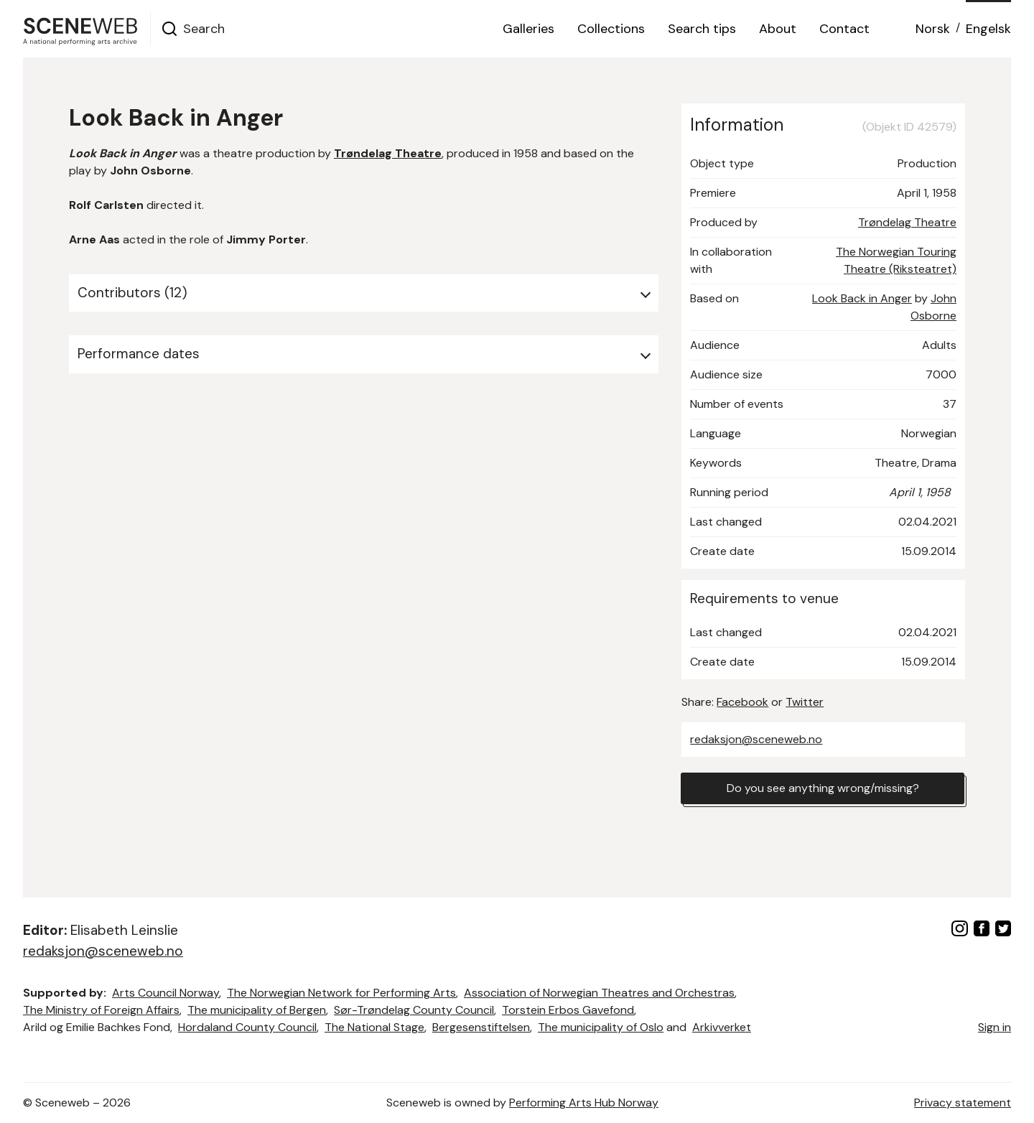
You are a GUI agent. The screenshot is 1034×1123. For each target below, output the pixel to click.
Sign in (994, 1027)
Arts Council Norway (165, 992)
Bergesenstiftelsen (481, 1027)
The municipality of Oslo (600, 1027)
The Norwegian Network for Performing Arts (341, 992)
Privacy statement (962, 1102)
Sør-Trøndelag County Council (414, 1009)
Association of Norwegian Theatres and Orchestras (599, 992)
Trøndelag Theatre (907, 222)
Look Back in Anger (862, 298)
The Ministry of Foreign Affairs (101, 1009)
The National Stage (374, 1027)
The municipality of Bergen (256, 1009)
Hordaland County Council (247, 1027)
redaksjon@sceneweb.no (756, 739)
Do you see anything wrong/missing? (823, 788)
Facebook (742, 701)
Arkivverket (721, 1027)
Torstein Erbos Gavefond (568, 1009)
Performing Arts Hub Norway (583, 1102)
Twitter (805, 701)
